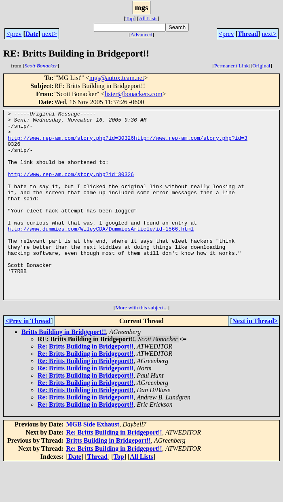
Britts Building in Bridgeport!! (63, 369)
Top (129, 18)
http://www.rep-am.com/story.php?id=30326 (71, 187)
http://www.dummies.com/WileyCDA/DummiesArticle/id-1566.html (101, 252)
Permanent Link (231, 66)
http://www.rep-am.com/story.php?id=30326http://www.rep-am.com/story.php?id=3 (127, 143)
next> (49, 33)
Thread (248, 33)
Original (261, 66)
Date (31, 33)
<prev (13, 33)
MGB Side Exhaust (93, 461)
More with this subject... (141, 345)
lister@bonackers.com (134, 93)
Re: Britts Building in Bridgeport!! (85, 383)
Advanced (141, 35)
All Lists (148, 18)
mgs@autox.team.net (116, 77)
